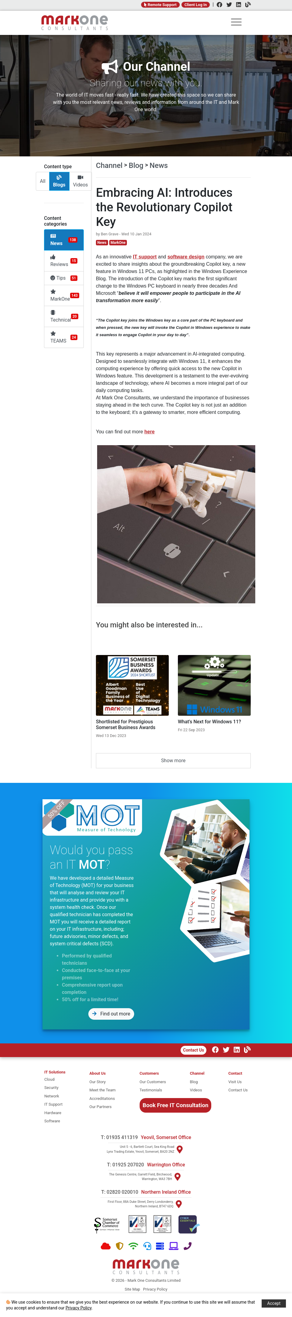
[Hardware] (160, 1246)
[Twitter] (227, 5)
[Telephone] (187, 1246)
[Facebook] (218, 5)
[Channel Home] (197, 1073)
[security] (55, 1087)
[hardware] (55, 1113)
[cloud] (55, 1079)
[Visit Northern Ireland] (178, 1204)
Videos (80, 181)
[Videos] (197, 1090)
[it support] (55, 1104)
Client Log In (196, 4)
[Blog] (197, 1082)
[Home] (74, 23)
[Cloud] (105, 1246)
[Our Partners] (103, 1107)
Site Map (132, 1289)
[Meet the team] (103, 1090)
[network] (55, 1096)
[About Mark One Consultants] (103, 1073)
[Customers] (153, 1073)
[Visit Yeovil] (179, 1149)
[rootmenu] (236, 23)
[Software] (173, 1246)
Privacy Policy (155, 1289)
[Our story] (103, 1082)
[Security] (119, 1246)
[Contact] (238, 1073)
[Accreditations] (103, 1098)
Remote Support (160, 4)
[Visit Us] (238, 1082)
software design (186, 256)
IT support (145, 256)
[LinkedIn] (237, 5)
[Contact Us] (238, 1090)
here (149, 431)
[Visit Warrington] (177, 1176)
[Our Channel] (246, 1050)
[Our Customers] (153, 1082)
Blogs (59, 181)
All (42, 181)
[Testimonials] (153, 1090)
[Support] (147, 1246)
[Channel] (246, 5)
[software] (55, 1121)
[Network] (133, 1246)
